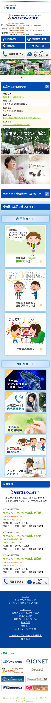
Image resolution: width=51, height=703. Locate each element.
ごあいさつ (25, 609)
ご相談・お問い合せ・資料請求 (25, 635)
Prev (4, 68)
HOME (25, 596)
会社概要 (25, 639)
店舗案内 (25, 626)
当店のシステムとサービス (25, 613)
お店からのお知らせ (14, 86)
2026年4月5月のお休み (13, 97)
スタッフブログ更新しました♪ (16, 125)
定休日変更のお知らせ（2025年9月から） (22, 118)
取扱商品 (25, 622)
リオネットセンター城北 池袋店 (22, 535)
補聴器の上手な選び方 (25, 619)
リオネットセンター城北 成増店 (22, 558)
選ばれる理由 (26, 616)
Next (47, 68)
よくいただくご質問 (25, 629)
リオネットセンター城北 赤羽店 (22, 512)
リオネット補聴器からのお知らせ (22, 193)
